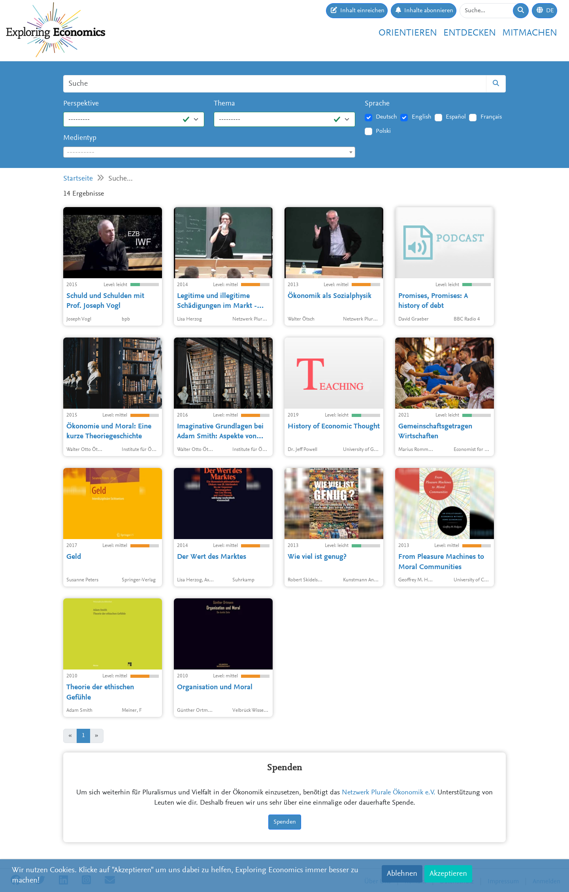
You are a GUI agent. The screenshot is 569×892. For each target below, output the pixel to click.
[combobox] (209, 152)
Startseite (78, 179)
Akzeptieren (448, 874)
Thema (224, 103)
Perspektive (81, 103)
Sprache (377, 103)
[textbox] (209, 152)
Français (491, 117)
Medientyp (79, 138)
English (421, 117)
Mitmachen (529, 33)
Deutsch (386, 117)
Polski (383, 131)
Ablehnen (402, 874)
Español (456, 117)
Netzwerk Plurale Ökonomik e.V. (388, 792)
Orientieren (408, 33)
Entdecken (469, 33)
